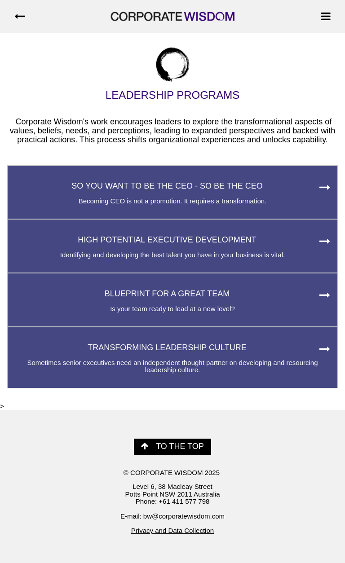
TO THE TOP (172, 446)
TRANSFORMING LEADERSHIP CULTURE (172, 358)
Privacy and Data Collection (172, 530)
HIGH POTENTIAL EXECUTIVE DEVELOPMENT (172, 247)
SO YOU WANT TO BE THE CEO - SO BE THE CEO (172, 193)
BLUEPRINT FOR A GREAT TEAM (172, 300)
